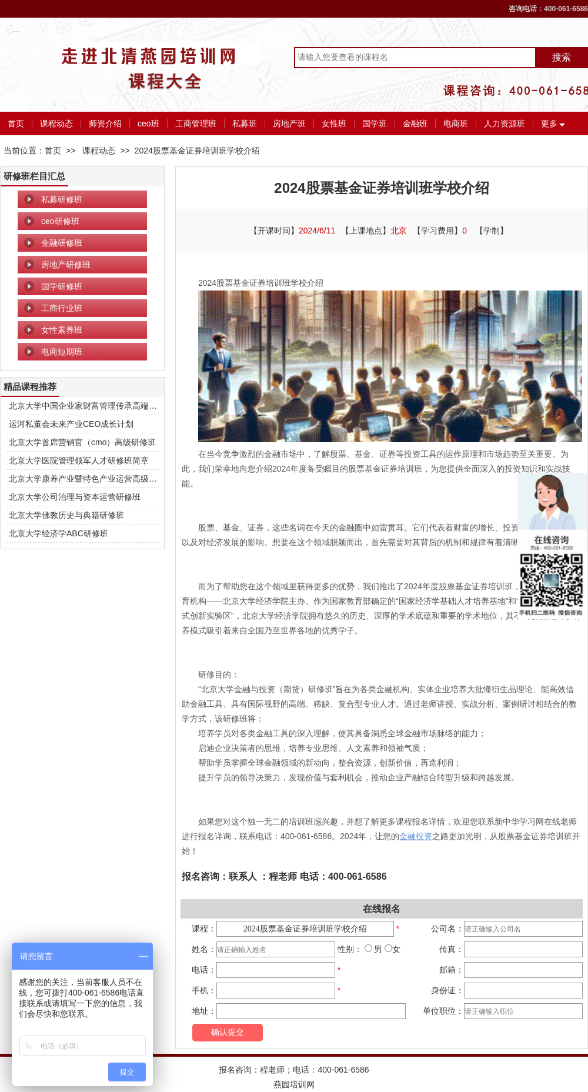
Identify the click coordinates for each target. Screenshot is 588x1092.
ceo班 (148, 123)
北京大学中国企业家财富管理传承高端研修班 (91, 405)
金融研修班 (61, 243)
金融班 (415, 123)
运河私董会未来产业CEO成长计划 (71, 424)
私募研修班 (61, 199)
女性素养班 (61, 330)
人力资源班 (504, 123)
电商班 (455, 123)
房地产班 (289, 123)
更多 (549, 123)
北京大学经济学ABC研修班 (58, 533)
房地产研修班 (66, 264)
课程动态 (56, 123)
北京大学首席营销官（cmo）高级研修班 (82, 442)
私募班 (244, 123)
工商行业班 (61, 308)
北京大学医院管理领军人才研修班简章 (79, 460)
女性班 (334, 123)
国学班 (374, 123)
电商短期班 (61, 351)
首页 (16, 123)
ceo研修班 (60, 221)
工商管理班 (195, 123)
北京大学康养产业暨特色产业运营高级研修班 (91, 478)
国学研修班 (61, 286)
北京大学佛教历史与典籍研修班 (66, 515)
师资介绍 (105, 123)
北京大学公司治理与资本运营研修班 (75, 497)
